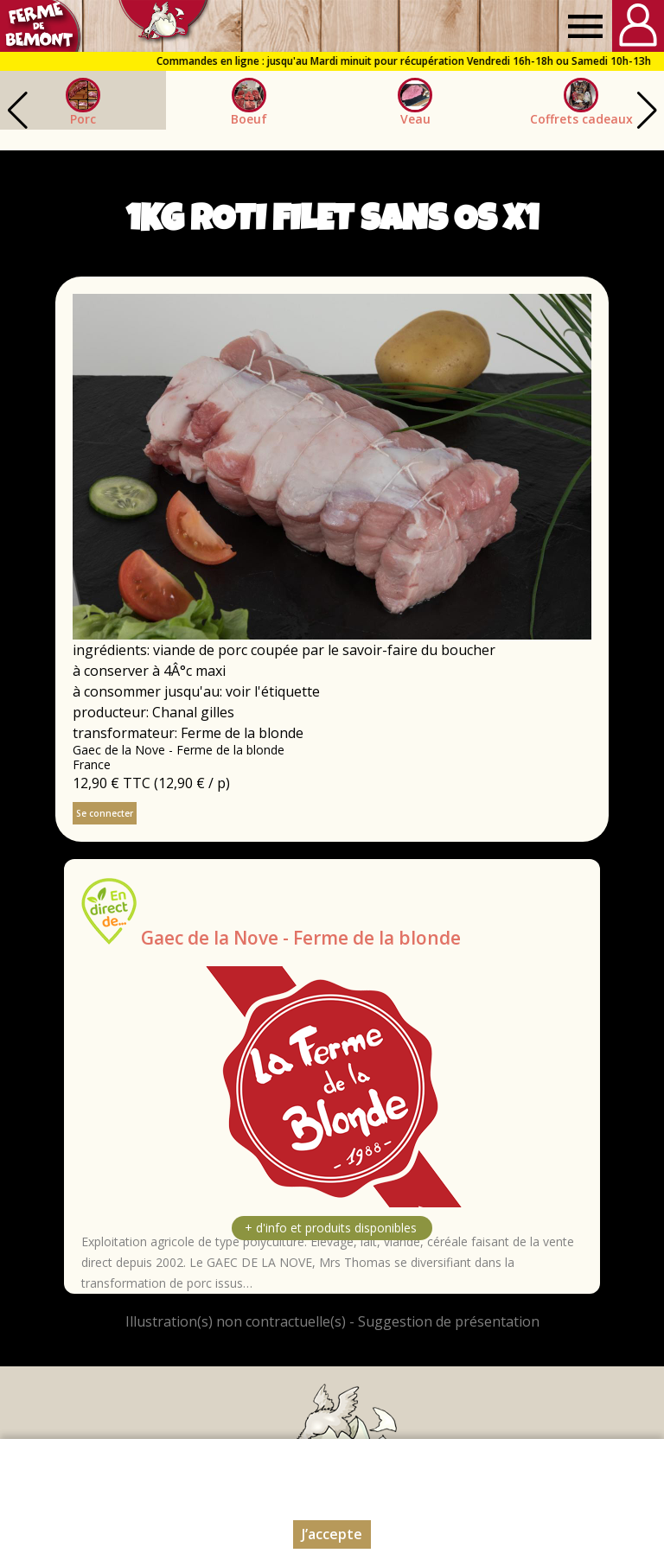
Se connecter (104, 813)
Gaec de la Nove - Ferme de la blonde (301, 938)
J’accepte (332, 1534)
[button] (646, 110)
